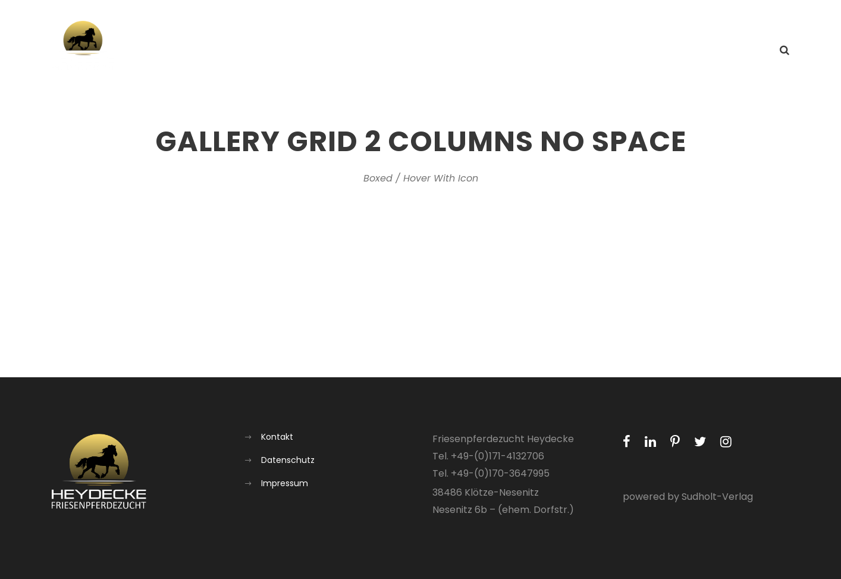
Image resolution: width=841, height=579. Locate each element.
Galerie (680, 51)
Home (432, 51)
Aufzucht (620, 51)
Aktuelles (490, 51)
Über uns (555, 51)
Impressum (284, 483)
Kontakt (739, 51)
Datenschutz (288, 460)
